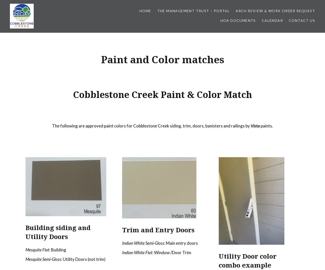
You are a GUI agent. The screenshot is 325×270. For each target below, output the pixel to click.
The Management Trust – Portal (193, 11)
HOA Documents (238, 20)
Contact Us (302, 20)
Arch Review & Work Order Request (275, 11)
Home (145, 11)
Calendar (272, 20)
